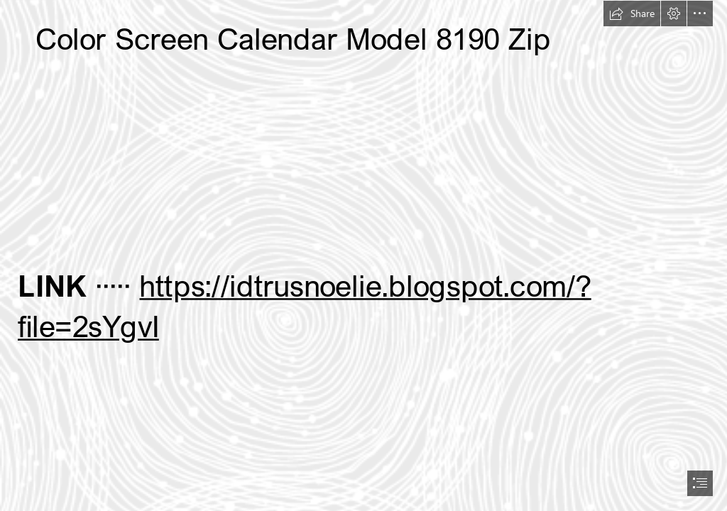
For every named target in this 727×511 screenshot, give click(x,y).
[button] (631, 13)
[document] (363, 255)
